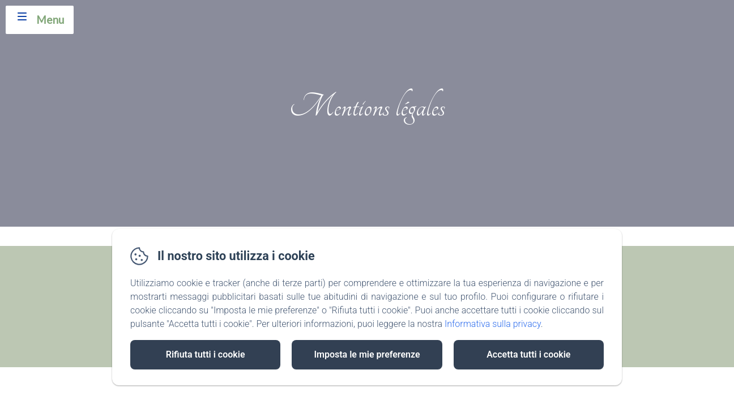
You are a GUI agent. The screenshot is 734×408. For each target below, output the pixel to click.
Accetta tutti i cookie (528, 354)
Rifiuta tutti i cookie (205, 354)
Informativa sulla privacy (493, 323)
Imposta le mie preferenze (367, 354)
